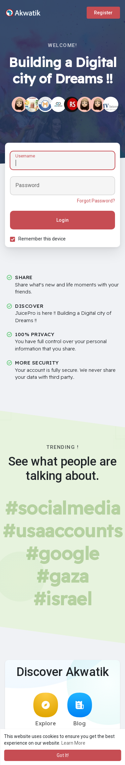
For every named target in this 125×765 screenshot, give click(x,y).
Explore (45, 710)
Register (103, 12)
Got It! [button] (63, 755)
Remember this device (42, 238)
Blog (79, 710)
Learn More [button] (73, 743)
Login (62, 220)
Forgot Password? (96, 200)
